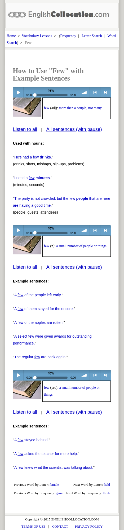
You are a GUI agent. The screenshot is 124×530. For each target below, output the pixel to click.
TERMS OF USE (33, 526)
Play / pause (18, 92)
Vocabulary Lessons (37, 36)
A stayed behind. (31, 440)
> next (105, 92)
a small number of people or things (81, 246)
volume (84, 92)
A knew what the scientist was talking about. (53, 467)
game (59, 493)
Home (11, 36)
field (107, 485)
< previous (95, 92)
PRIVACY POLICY (89, 526)
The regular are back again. (40, 357)
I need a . (32, 178)
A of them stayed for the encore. (44, 309)
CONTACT (60, 526)
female (54, 485)
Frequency (68, 36)
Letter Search (92, 36)
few (46, 108)
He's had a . (33, 157)
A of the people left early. (38, 295)
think (106, 493)
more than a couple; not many (80, 108)
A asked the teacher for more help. (46, 454)
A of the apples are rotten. (39, 322)
